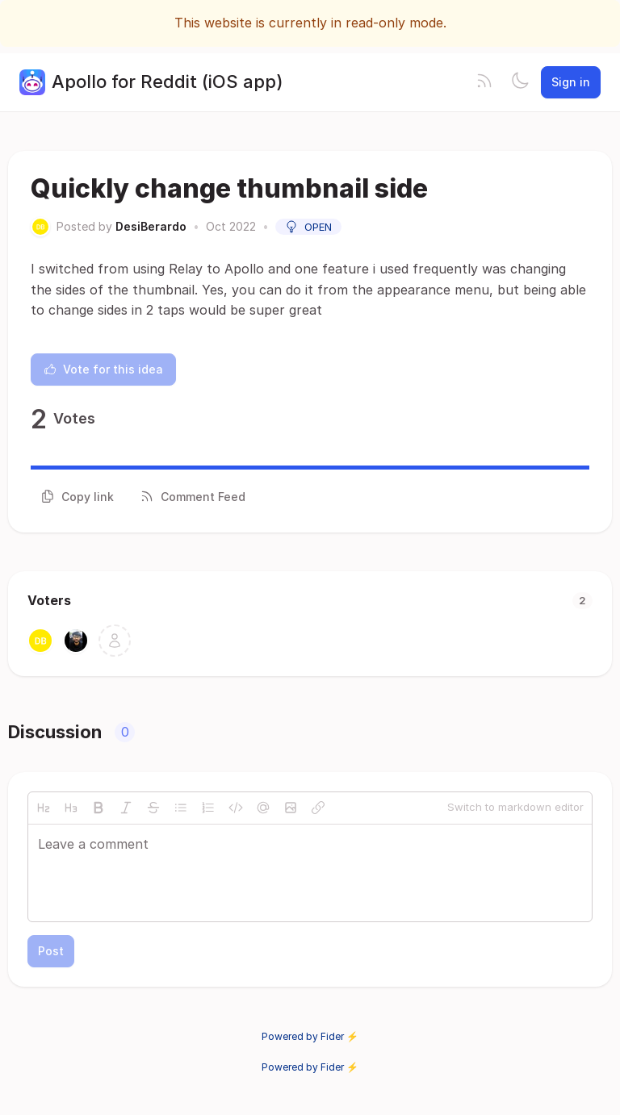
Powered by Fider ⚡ (310, 1036)
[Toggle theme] (519, 82)
